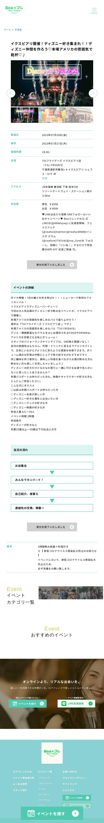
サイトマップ (70, 783)
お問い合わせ (70, 771)
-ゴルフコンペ (45, 783)
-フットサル (44, 799)
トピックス (68, 790)
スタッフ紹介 (20, 790)
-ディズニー (44, 794)
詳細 (44, 178)
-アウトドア (44, 777)
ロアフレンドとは (22, 771)
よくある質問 (20, 783)
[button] (93, 93)
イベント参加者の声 (23, 777)
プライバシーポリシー (74, 777)
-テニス (42, 788)
